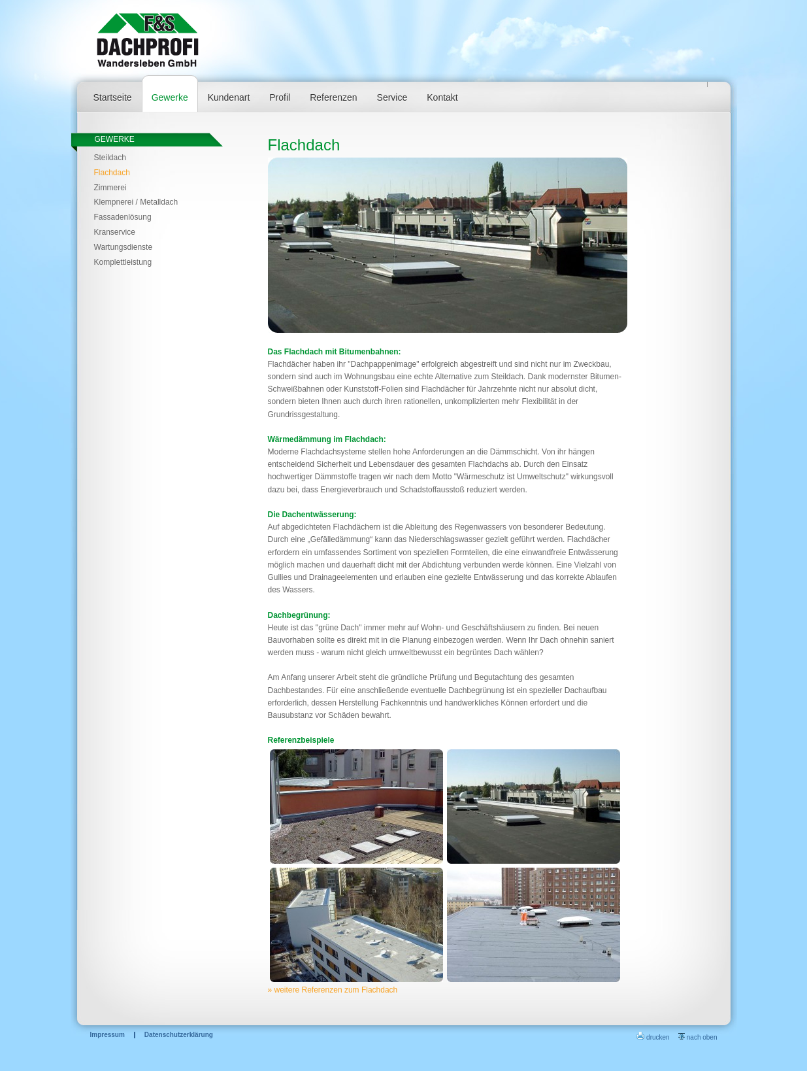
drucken (652, 1037)
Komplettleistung (123, 262)
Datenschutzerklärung (178, 1035)
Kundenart (229, 97)
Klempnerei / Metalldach (136, 202)
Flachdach (112, 172)
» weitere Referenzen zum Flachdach (333, 989)
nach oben (697, 1037)
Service (392, 97)
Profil (279, 97)
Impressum (107, 1035)
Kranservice (114, 232)
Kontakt (442, 97)
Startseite (112, 97)
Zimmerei (110, 187)
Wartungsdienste (123, 247)
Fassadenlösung (123, 217)
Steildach (110, 157)
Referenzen (333, 97)
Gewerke (170, 97)
